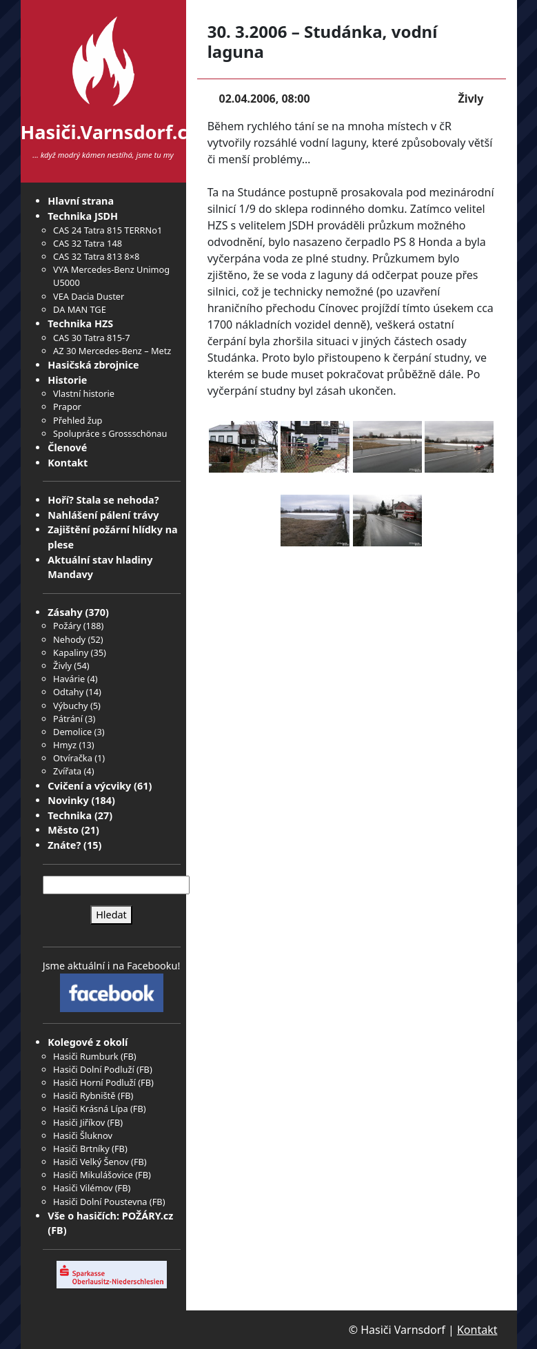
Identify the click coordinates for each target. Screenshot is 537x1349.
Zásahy (65, 612)
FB (128, 1056)
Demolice (72, 731)
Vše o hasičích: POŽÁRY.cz (110, 1215)
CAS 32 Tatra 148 (87, 243)
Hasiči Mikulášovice (93, 1174)
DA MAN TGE (79, 309)
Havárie (69, 678)
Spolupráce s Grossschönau (110, 433)
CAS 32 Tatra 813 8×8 (96, 256)
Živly (62, 665)
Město (63, 829)
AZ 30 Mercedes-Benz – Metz (112, 350)
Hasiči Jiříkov (79, 1122)
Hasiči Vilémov (82, 1188)
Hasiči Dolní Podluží (93, 1069)
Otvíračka (72, 758)
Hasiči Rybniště (84, 1095)
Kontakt (68, 462)
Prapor (67, 406)
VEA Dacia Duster (88, 296)
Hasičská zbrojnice (93, 364)
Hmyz (65, 745)
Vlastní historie (83, 393)
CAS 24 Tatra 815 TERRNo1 (107, 230)
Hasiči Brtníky (81, 1148)
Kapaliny (70, 652)
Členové (67, 447)
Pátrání (68, 718)
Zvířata (67, 771)
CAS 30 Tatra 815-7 (91, 337)
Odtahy (68, 692)
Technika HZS (80, 323)
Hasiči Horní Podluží (94, 1082)
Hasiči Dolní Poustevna (100, 1201)
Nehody (69, 639)
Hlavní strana (81, 200)
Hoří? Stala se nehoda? (103, 499)
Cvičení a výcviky (89, 785)
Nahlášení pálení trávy (103, 515)
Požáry (67, 625)
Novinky (68, 800)
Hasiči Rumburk (86, 1056)
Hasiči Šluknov (82, 1135)
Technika (70, 815)
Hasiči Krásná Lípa (90, 1108)
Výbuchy (70, 705)
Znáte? (64, 845)
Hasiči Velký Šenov (91, 1161)
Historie (67, 380)
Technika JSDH (83, 216)
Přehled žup (77, 420)
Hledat (111, 914)
